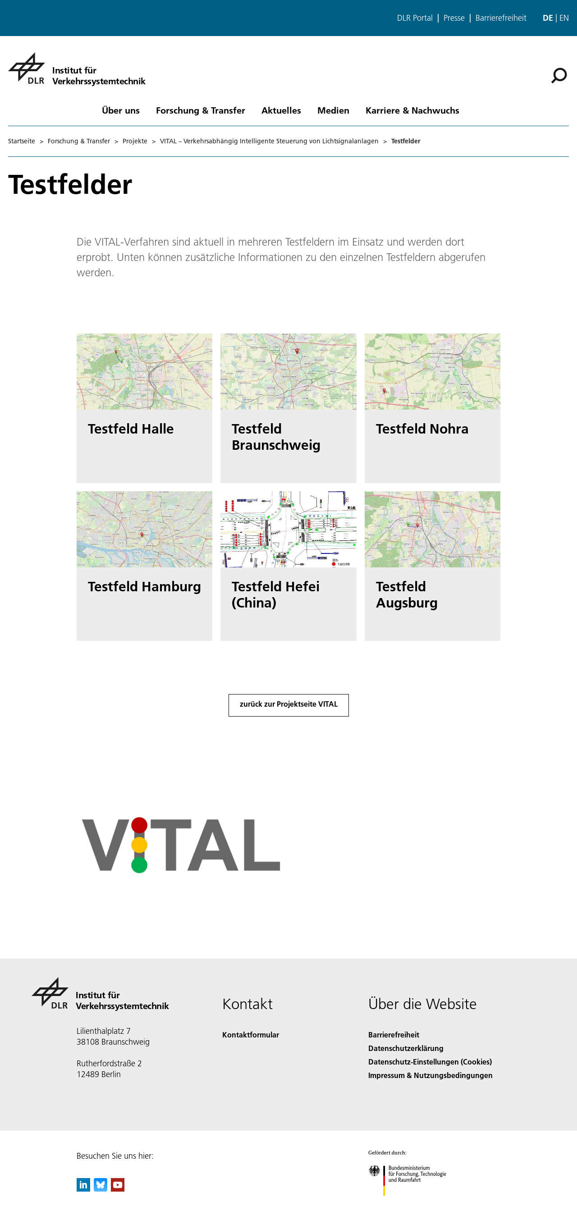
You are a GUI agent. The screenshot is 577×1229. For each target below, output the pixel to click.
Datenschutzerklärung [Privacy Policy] (406, 1048)
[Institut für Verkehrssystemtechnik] (77, 68)
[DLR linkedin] (83, 1188)
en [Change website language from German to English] (564, 18)
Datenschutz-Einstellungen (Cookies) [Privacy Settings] (430, 1061)
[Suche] (559, 76)
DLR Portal (415, 18)
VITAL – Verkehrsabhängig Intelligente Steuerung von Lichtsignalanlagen (269, 141)
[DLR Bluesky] (100, 1188)
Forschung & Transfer (200, 110)
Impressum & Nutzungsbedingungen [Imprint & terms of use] (430, 1075)
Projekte (135, 141)
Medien (333, 110)
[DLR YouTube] (117, 1188)
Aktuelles (281, 110)
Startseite (21, 141)
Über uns (121, 110)
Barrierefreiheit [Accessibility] (393, 1034)
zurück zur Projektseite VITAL (289, 703)
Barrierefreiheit (501, 18)
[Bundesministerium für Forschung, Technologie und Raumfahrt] (412, 1203)
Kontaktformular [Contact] (250, 1034)
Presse (454, 18)
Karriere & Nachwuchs (412, 110)
